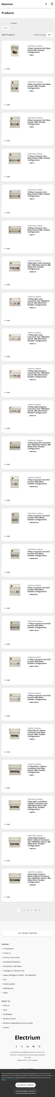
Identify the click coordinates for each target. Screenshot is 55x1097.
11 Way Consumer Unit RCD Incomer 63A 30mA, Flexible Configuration (39, 625)
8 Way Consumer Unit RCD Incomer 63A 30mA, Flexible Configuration (39, 553)
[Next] (39, 910)
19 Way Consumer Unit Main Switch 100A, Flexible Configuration (39, 230)
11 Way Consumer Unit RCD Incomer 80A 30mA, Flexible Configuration (39, 661)
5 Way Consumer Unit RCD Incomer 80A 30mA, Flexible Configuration (39, 482)
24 (49, 35)
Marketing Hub (8, 988)
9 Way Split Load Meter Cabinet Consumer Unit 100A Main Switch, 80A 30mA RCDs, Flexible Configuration (38, 805)
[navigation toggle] (52, 4)
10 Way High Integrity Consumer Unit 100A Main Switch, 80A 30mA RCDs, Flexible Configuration (39, 374)
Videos (5, 993)
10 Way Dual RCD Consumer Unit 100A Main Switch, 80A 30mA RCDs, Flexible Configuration (39, 446)
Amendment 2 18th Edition (12, 966)
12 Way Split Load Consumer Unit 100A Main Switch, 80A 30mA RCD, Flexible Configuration (39, 302)
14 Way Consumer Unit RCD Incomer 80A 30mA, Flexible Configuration (39, 697)
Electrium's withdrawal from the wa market (18, 1023)
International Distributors (11, 962)
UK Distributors (8, 949)
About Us (6, 1005)
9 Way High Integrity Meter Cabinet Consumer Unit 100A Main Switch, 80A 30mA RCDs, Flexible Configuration (39, 878)
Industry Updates (9, 984)
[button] (46, 4)
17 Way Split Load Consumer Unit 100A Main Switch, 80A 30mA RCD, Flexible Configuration (39, 338)
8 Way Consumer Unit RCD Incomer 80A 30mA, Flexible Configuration (39, 589)
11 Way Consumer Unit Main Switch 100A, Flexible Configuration (39, 158)
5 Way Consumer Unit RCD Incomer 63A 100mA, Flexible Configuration (39, 518)
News (5, 1010)
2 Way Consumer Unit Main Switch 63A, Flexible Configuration (39, 50)
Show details (14, 1080)
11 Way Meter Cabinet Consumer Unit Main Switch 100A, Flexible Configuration (37, 769)
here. (7, 1080)
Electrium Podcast (9, 1019)
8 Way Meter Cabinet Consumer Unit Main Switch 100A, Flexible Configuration (37, 733)
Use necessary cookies (25, 1091)
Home (5, 23)
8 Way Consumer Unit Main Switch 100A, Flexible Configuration (39, 122)
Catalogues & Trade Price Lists (13, 971)
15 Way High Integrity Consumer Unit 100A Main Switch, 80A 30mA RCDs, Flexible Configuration (39, 410)
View (8, 69)
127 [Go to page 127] (36, 910)
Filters (5, 28)
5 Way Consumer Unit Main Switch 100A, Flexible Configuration (39, 86)
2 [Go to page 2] (21, 910)
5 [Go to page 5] (31, 910)
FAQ (4, 979)
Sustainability (7, 1014)
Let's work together (27, 933)
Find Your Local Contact (11, 957)
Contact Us (7, 953)
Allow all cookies (25, 1085)
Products (14, 23)
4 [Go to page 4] (28, 910)
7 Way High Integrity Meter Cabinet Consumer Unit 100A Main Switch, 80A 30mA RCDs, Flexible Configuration (39, 842)
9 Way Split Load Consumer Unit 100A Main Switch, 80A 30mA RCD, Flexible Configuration (39, 266)
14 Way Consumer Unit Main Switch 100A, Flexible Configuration (39, 194)
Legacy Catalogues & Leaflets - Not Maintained (19, 975)
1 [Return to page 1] (18, 910)
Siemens (6, 1027)
